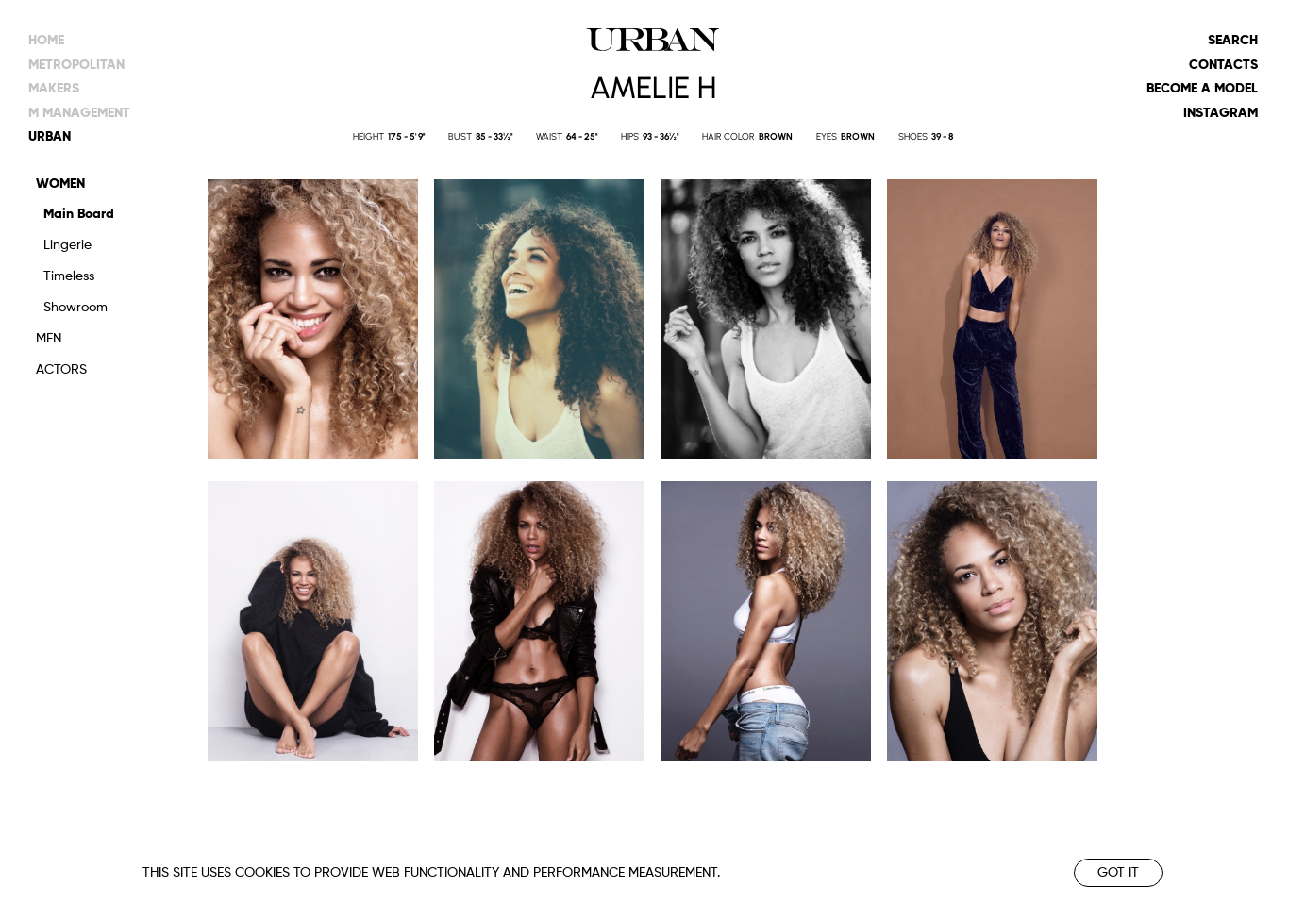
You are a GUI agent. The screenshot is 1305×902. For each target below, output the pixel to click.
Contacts (1223, 65)
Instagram (1220, 113)
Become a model (1202, 88)
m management (79, 113)
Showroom (75, 307)
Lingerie (67, 245)
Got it (1118, 872)
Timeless (68, 276)
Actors (61, 369)
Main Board (78, 214)
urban (49, 136)
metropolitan (76, 65)
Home (46, 40)
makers (53, 88)
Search (1233, 40)
